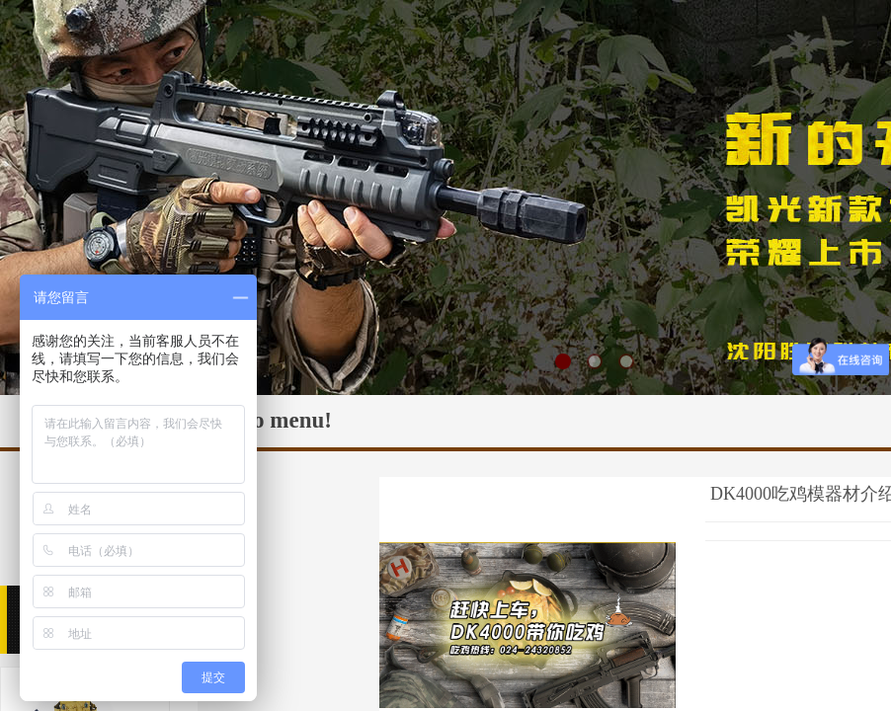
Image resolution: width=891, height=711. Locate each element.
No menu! (284, 420)
